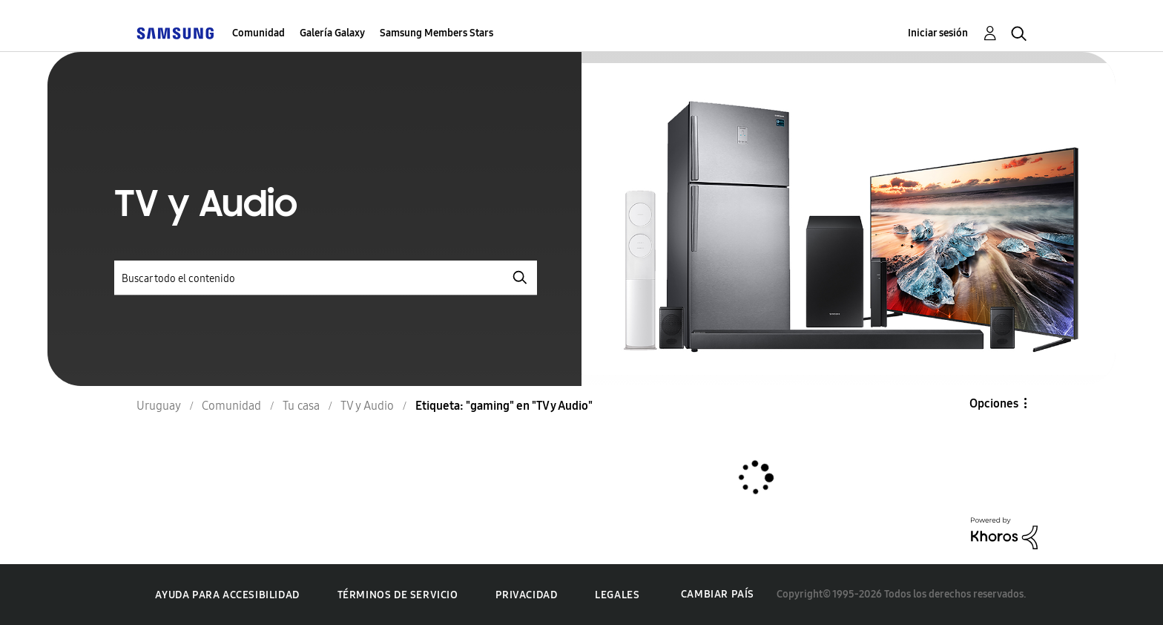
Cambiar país (717, 594)
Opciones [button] (993, 403)
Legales (617, 595)
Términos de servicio (397, 595)
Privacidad (526, 595)
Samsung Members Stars (436, 33)
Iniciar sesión (938, 33)
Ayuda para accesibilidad (227, 595)
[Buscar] (325, 278)
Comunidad (258, 33)
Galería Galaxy (332, 33)
